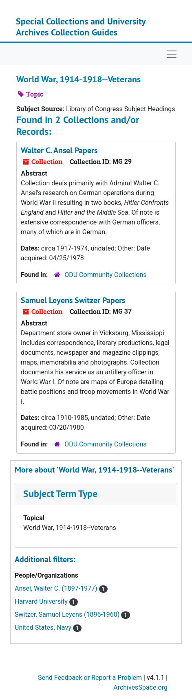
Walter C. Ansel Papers (59, 150)
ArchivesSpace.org (140, 687)
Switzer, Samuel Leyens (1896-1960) (68, 614)
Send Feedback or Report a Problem (90, 677)
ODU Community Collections (105, 275)
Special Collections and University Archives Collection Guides (81, 26)
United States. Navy (44, 627)
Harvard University (42, 601)
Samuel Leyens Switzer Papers (73, 300)
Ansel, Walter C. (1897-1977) (57, 588)
